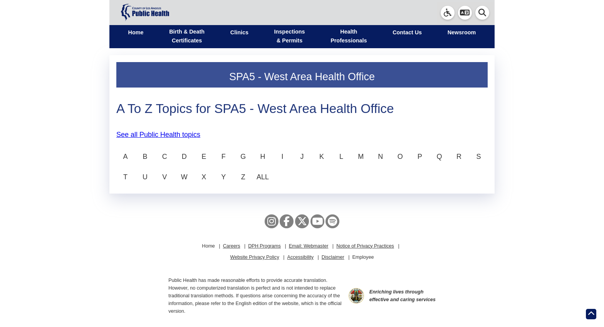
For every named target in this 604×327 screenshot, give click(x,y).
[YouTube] (317, 221)
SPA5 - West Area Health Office (302, 77)
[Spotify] (332, 221)
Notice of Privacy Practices (365, 246)
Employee (363, 257)
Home (136, 32)
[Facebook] (287, 221)
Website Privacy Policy (254, 257)
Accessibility (300, 257)
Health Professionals (349, 36)
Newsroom (462, 32)
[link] (448, 13)
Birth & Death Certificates (187, 36)
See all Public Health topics (158, 134)
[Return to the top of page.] (591, 314)
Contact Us (407, 32)
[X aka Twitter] (302, 221)
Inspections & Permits (289, 36)
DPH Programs (264, 246)
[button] (465, 13)
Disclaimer (333, 257)
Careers (231, 246)
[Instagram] (272, 221)
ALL (263, 177)
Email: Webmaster (309, 246)
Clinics (239, 32)
